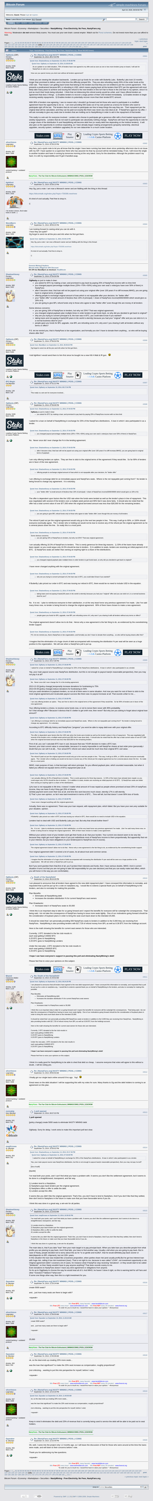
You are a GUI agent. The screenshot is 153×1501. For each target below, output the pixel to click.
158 (131, 45)
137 (60, 45)
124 (16, 45)
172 (49, 47)
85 (26, 43)
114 (109, 43)
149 (101, 45)
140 (70, 45)
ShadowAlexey (12, 274)
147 (94, 45)
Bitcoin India (34, 268)
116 (116, 43)
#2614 (145, 1147)
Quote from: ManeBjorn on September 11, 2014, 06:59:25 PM (51, 345)
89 (35, 43)
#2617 (145, 1313)
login (28, 15)
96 (52, 43)
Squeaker (10, 1281)
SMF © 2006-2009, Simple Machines (86, 1496)
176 (63, 47)
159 (5, 47)
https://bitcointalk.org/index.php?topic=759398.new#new (53, 194)
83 (21, 43)
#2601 (145, 56)
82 (18, 43)
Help (18, 23)
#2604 (145, 224)
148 (97, 45)
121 (5, 45)
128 (29, 45)
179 (73, 47)
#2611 (145, 977)
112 (102, 43)
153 (114, 45)
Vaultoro (45, 265)
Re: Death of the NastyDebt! (47, 976)
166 (29, 47)
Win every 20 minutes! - (108, 1306)
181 (80, 47)
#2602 (145, 143)
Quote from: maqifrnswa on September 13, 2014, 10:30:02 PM (51, 1215)
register (35, 15)
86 (28, 43)
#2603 (145, 183)
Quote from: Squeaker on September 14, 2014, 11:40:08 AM (51, 1396)
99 (59, 43)
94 (47, 43)
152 (111, 45)
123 (12, 45)
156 (124, 45)
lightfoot (9, 182)
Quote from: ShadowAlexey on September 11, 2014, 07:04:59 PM (52, 409)
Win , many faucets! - (88, 1303)
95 (50, 43)
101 (65, 43)
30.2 (33, 19)
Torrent (38, 19)
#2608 (145, 404)
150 (104, 45)
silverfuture (11, 142)
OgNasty (10, 55)
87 (31, 43)
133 (47, 45)
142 (77, 45)
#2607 (145, 383)
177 (66, 47)
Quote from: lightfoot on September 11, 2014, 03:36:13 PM (50, 239)
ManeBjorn (11, 223)
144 (84, 45)
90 (38, 43)
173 (53, 47)
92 (43, 43)
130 (36, 45)
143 (81, 45)
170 (42, 47)
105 (79, 43)
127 (26, 45)
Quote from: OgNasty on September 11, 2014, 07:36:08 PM (50, 665)
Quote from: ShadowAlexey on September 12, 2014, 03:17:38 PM (52, 1152)
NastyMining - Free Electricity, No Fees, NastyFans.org (75, 28)
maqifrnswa (11, 1146)
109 (92, 43)
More (45, 23)
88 (33, 43)
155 (121, 45)
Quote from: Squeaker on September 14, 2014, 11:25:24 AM (51, 1318)
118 (123, 43)
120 (129, 43)
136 (57, 45)
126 (22, 45)
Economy (22, 28)
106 (82, 43)
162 (16, 47)
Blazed (9, 976)
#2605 (145, 275)
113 (106, 43)
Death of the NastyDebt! (45, 877)
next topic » (144, 1477)
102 (69, 43)
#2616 (145, 1283)
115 (113, 43)
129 (32, 45)
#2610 (145, 878)
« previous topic (131, 1477)
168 (36, 47)
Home (11, 23)
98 (57, 43)
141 (74, 45)
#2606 (145, 340)
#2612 (145, 1072)
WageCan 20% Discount (49, 268)
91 (40, 43)
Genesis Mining (35, 265)
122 (9, 45)
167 (32, 47)
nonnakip (10, 1111)
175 (59, 47)
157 (128, 45)
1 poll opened (40, 1111)
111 (99, 43)
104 (75, 43)
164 (22, 47)
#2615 (145, 1211)
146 (91, 45)
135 (54, 45)
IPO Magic (10, 381)
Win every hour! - (69, 1306)
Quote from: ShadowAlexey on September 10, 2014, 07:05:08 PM (52, 61)
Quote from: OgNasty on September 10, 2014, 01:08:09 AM (52, 63)
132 (44, 45)
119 (126, 43)
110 (96, 43)
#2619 (145, 1391)
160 (9, 47)
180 (76, 47)
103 (72, 43)
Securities (44, 28)
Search (24, 23)
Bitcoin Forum (10, 28)
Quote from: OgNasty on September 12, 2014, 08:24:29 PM (50, 981)
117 (119, 43)
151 (107, 45)
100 (62, 43)
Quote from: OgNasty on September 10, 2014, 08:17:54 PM (50, 387)
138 (64, 45)
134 (50, 45)
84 (23, 43)
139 (67, 45)
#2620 (145, 1440)
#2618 (145, 1355)
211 (85, 47)
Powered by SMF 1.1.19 (62, 1496)
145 (87, 45)
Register (38, 23)
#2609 (145, 660)
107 (86, 43)
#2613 (145, 1112)
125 (19, 45)
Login (31, 23)
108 (89, 43)
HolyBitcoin (61, 270)
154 (118, 45)
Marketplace (33, 28)
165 (26, 47)
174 (56, 47)
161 (12, 47)
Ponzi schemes (105, 32)
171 (46, 47)
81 (16, 43)
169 (39, 47)
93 (45, 43)
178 (70, 47)
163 (19, 47)
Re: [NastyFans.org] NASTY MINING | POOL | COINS (58, 55)
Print (145, 46)
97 (55, 43)
